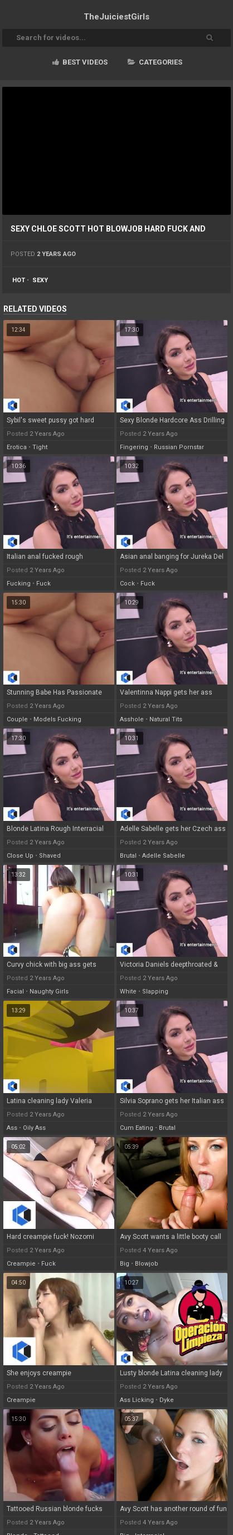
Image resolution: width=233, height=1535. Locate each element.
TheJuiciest (116, 17)
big (124, 1263)
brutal (128, 855)
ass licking (137, 1400)
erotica (17, 447)
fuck (43, 583)
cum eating (136, 1127)
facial (15, 991)
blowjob (146, 1263)
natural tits (165, 719)
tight (39, 447)
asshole (132, 719)
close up (20, 855)
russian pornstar (179, 447)
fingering (134, 447)
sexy (40, 280)
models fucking (57, 719)
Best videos (80, 62)
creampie (21, 1263)
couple (17, 719)
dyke (166, 1400)
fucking (19, 583)
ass (12, 1127)
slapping (155, 991)
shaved (50, 855)
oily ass (34, 1127)
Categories (155, 62)
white (128, 991)
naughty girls (49, 991)
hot (18, 280)
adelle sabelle (163, 855)
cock (127, 583)
